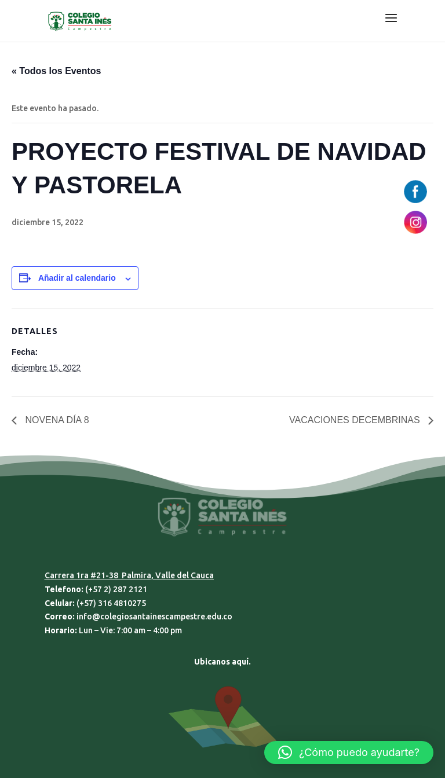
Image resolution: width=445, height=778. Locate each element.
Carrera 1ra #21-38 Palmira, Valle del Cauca (129, 575)
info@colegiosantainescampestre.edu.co (154, 616)
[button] (348, 752)
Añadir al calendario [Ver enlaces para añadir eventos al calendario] (77, 277)
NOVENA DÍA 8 (56, 420)
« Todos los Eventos (56, 71)
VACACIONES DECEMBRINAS (355, 420)
